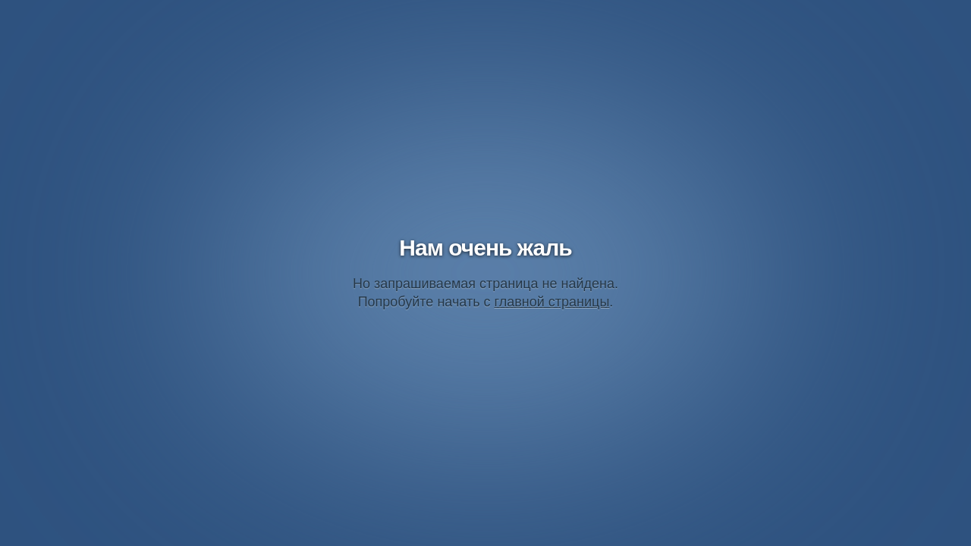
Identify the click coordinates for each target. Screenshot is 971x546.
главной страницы (552, 301)
